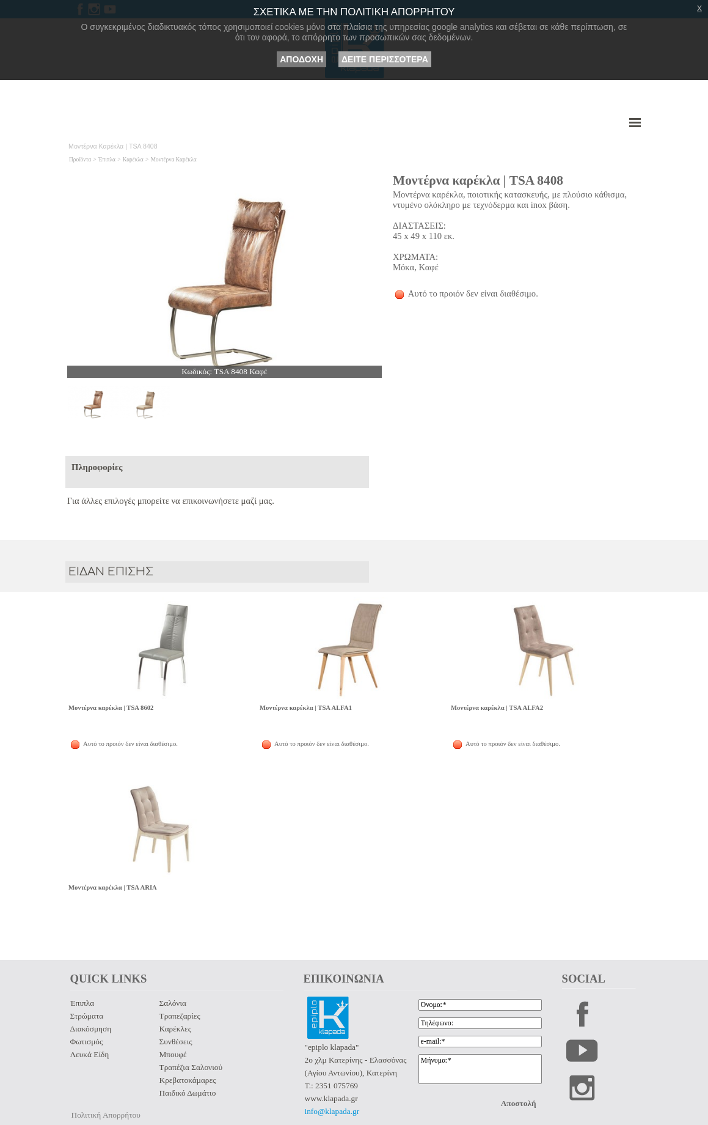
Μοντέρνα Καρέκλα (174, 160)
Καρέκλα (133, 160)
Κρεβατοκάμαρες (187, 1080)
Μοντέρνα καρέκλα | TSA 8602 (110, 707)
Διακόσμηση (91, 1028)
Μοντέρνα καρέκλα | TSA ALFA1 (306, 707)
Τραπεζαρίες (179, 1015)
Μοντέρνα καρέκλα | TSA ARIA (112, 887)
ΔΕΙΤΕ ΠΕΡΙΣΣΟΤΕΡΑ (384, 59)
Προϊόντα (80, 160)
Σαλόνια (172, 1003)
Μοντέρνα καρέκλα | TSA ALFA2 (497, 707)
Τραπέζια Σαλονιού (190, 1067)
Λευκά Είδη (89, 1054)
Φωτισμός (86, 1041)
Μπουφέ (173, 1054)
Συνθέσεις (175, 1041)
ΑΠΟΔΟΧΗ (301, 59)
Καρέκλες (175, 1028)
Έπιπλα (106, 160)
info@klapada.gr (332, 1111)
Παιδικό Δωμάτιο (187, 1092)
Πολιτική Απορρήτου (106, 1114)
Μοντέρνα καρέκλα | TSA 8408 (478, 180)
